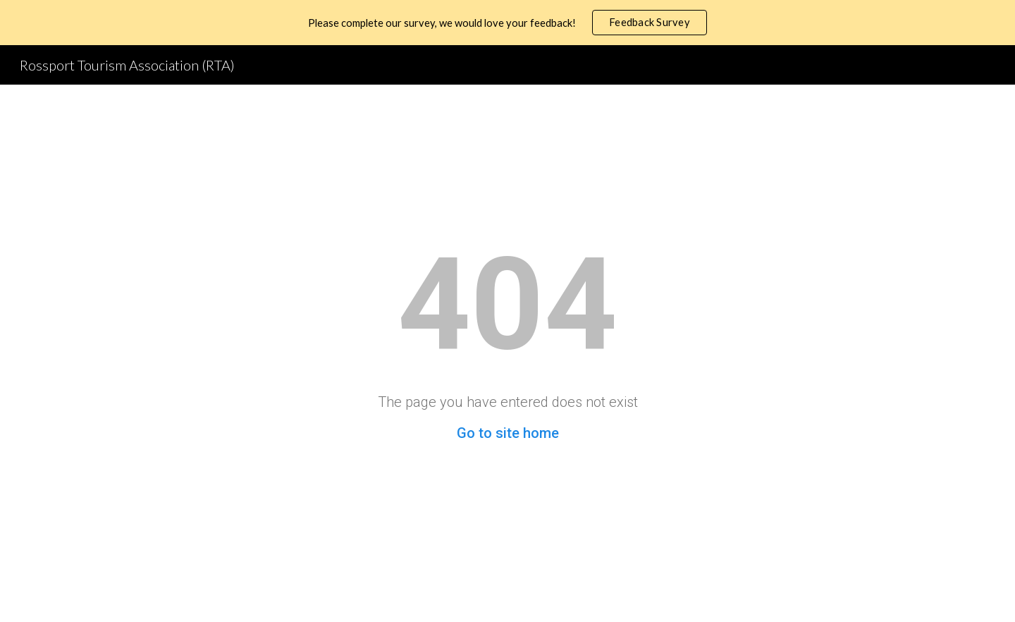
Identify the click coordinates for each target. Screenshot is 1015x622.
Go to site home (508, 433)
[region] (507, 22)
